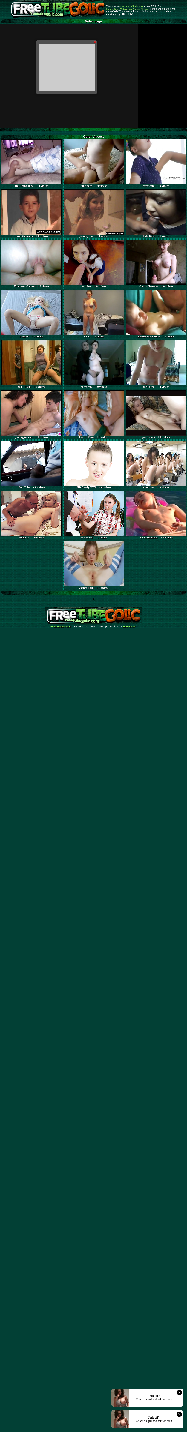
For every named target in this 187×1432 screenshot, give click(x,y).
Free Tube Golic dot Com (131, 6)
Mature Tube (112, 9)
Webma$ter (129, 626)
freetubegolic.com (60, 626)
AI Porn (145, 9)
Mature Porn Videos (130, 9)
